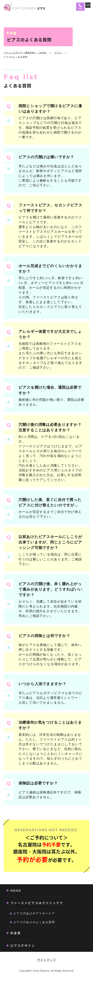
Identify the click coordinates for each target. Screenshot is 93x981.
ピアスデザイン (22, 945)
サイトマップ (46, 959)
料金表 (15, 933)
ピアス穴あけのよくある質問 (34, 922)
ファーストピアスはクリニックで (36, 903)
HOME (15, 890)
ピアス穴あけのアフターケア (34, 913)
